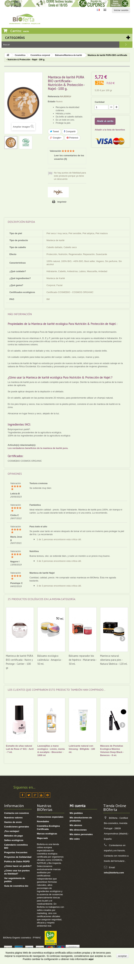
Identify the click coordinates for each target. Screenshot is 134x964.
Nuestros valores (13, 817)
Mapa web (42, 838)
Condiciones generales (16, 826)
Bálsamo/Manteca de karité (68, 55)
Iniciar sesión (121, 10)
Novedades (43, 821)
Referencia (53, 96)
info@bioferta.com (114, 872)
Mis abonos (76, 825)
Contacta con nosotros (16, 813)
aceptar (122, 956)
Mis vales (75, 839)
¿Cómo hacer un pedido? (18, 866)
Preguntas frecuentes (15, 852)
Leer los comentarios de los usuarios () (69, 157)
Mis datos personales (81, 834)
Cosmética (20, 55)
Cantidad (100, 102)
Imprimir (61, 201)
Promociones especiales (50, 817)
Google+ (55, 137)
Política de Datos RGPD (17, 861)
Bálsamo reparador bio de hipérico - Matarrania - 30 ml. (83, 659)
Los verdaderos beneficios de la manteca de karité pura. (38, 448)
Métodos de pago (13, 835)
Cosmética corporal (40, 55)
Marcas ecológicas (47, 833)
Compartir (70, 131)
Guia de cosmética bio (16, 886)
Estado (51, 101)
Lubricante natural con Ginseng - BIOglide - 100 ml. (82, 749)
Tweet (54, 131)
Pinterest (72, 137)
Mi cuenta (77, 805)
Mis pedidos (76, 813)
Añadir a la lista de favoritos (110, 129)
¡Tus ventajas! (11, 831)
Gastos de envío (13, 822)
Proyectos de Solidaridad (17, 857)
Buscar (125, 44)
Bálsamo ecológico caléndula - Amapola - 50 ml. (49, 659)
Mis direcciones (78, 829)
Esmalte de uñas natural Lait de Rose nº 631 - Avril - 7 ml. (20, 749)
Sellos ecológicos (13, 840)
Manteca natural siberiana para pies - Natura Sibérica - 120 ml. (114, 659)
